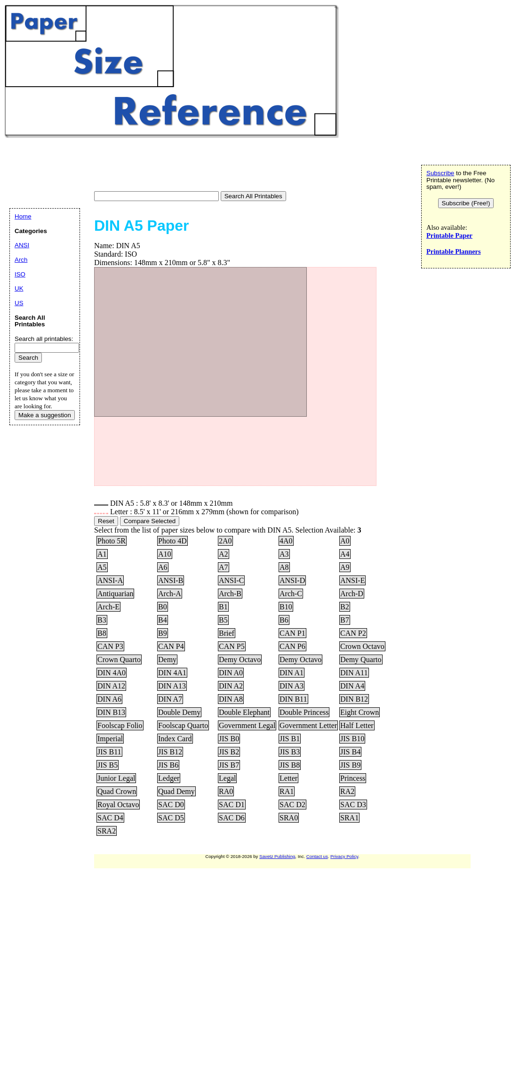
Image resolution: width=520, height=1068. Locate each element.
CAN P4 (171, 646)
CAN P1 (292, 633)
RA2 (347, 791)
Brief (226, 633)
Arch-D (351, 594)
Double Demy (179, 712)
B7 (344, 620)
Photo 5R (111, 541)
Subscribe (440, 173)
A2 (223, 554)
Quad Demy (176, 791)
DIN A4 (352, 686)
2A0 (225, 541)
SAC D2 (292, 805)
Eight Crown (359, 712)
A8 (284, 567)
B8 (101, 633)
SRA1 (349, 818)
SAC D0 (171, 805)
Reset (106, 521)
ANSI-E (352, 580)
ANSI (22, 245)
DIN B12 (354, 699)
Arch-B (230, 594)
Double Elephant (244, 712)
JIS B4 (350, 752)
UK (19, 288)
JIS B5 (107, 765)
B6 (284, 620)
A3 (284, 554)
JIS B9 (350, 765)
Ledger (168, 778)
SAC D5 (171, 818)
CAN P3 (110, 646)
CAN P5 (232, 646)
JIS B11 (109, 752)
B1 (223, 607)
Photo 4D (172, 541)
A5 (102, 567)
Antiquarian (115, 594)
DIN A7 (170, 699)
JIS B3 (290, 752)
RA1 (287, 791)
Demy (167, 659)
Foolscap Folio (120, 725)
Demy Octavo (240, 659)
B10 (286, 607)
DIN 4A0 (111, 673)
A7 (223, 567)
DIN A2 (231, 686)
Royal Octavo (118, 805)
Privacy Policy (344, 856)
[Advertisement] (176, 166)
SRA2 (106, 831)
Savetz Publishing (277, 856)
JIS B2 (229, 752)
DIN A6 (109, 699)
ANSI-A (110, 580)
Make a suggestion (44, 415)
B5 (223, 620)
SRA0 (289, 818)
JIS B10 (352, 739)
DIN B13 (111, 712)
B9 (162, 633)
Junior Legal (116, 778)
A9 (345, 567)
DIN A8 (231, 699)
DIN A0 (231, 673)
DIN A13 (172, 686)
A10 (164, 554)
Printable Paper (449, 235)
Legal (227, 778)
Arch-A (169, 594)
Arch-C (291, 594)
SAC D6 (232, 818)
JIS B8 (290, 765)
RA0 (226, 791)
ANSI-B (170, 580)
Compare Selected (150, 521)
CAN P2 (353, 633)
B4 (162, 620)
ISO (20, 274)
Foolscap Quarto (183, 725)
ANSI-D (292, 580)
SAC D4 (110, 818)
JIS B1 (290, 739)
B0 (162, 607)
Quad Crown (116, 791)
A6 (163, 567)
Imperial (110, 739)
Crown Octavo (362, 646)
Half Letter (357, 725)
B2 (344, 607)
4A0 (286, 541)
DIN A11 (354, 673)
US (19, 303)
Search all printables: (44, 338)
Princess (352, 778)
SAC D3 (353, 805)
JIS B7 (229, 765)
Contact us (317, 856)
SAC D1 (232, 805)
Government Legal (247, 725)
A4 (345, 554)
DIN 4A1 (172, 673)
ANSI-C (231, 580)
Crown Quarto (119, 659)
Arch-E (108, 607)
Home (23, 216)
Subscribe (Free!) (466, 203)
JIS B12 (170, 752)
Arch (21, 259)
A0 (345, 541)
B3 (101, 620)
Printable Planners (453, 251)
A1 (102, 554)
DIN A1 (292, 673)
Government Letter (308, 725)
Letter (288, 778)
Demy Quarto (361, 659)
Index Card (175, 739)
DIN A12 (111, 686)
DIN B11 (293, 699)
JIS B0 (229, 739)
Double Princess (304, 712)
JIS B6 (168, 765)
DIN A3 (292, 686)
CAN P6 (292, 646)
